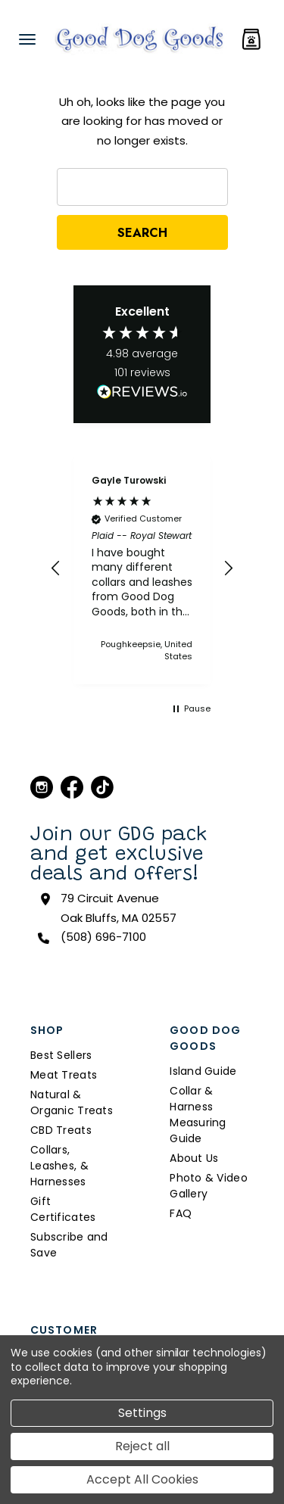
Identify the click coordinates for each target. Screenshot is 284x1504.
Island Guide (203, 1071)
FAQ (181, 1213)
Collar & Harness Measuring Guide (198, 1114)
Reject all (142, 1446)
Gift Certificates (62, 1209)
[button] (56, 568)
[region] (142, 568)
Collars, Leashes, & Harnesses (59, 1165)
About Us (194, 1158)
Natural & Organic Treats (71, 1102)
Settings (142, 1412)
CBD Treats (61, 1130)
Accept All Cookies (142, 1479)
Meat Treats (63, 1074)
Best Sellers (61, 1055)
